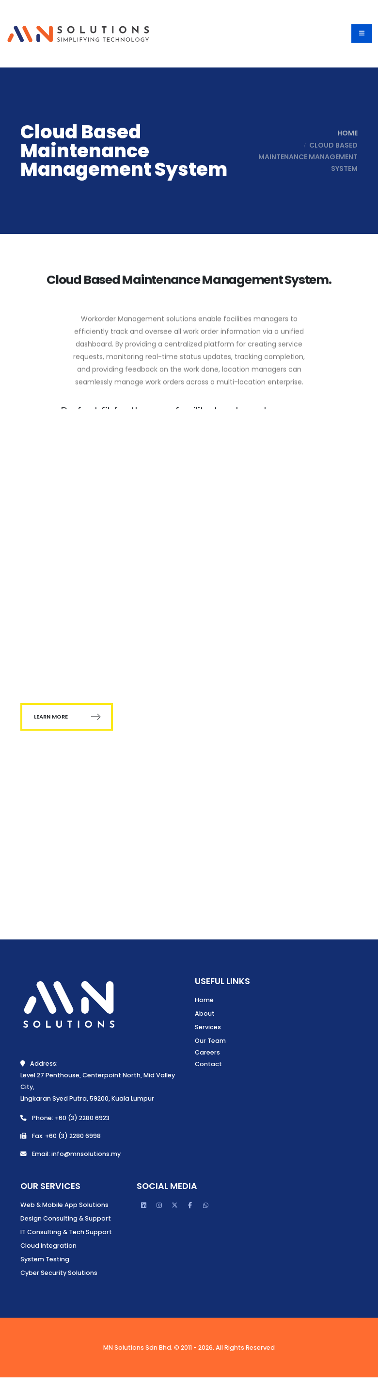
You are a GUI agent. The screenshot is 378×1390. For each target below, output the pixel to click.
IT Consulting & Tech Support (66, 1232)
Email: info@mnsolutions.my (70, 1154)
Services (208, 1027)
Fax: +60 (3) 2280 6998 (60, 1136)
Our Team (210, 1041)
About (205, 1013)
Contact (208, 1064)
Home (345, 133)
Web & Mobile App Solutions (64, 1205)
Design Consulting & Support (65, 1218)
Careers (207, 1052)
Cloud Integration (48, 1245)
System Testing (44, 1259)
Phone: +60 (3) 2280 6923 (65, 1118)
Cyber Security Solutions (58, 1273)
